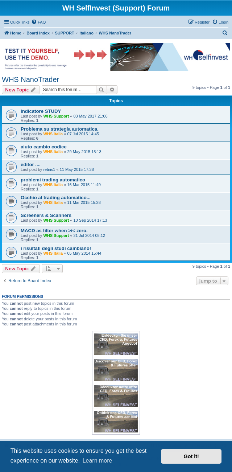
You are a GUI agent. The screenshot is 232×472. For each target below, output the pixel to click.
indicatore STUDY (41, 111)
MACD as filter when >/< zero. (54, 230)
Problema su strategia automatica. (60, 129)
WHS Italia (53, 134)
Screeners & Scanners (46, 215)
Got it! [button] (191, 456)
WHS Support (56, 116)
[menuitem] (38, 22)
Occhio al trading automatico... (56, 197)
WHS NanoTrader (30, 79)
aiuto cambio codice (44, 146)
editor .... (31, 164)
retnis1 (49, 169)
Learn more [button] (97, 460)
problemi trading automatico (53, 179)
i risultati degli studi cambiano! (56, 248)
